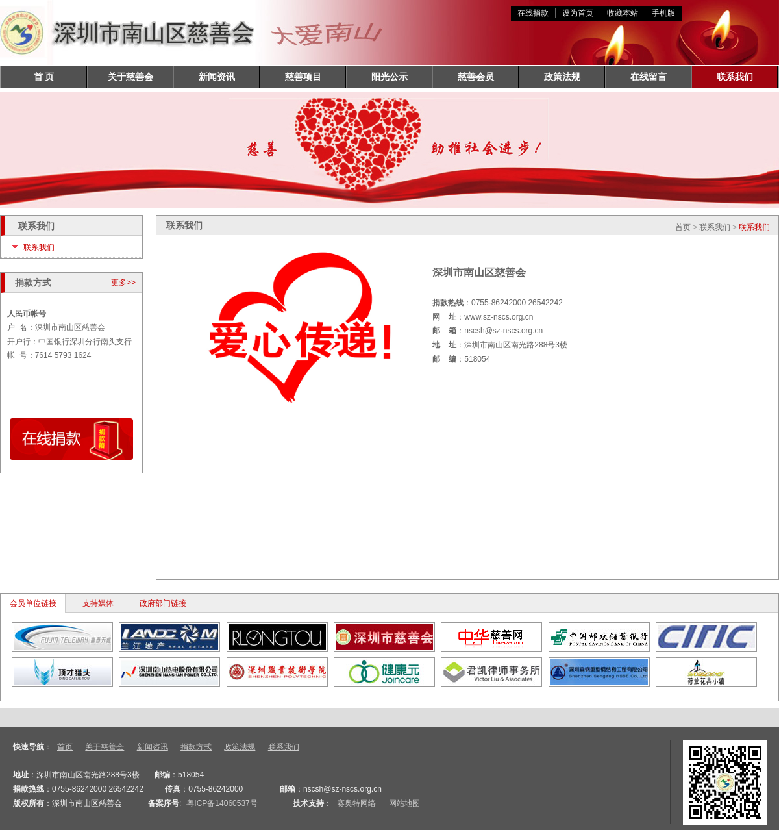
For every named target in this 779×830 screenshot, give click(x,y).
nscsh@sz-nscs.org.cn (503, 330)
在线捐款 (533, 13)
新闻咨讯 (152, 746)
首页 (683, 227)
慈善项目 (303, 76)
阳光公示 (389, 76)
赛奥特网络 (356, 803)
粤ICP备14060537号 (221, 803)
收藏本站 (622, 13)
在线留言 (648, 76)
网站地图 (404, 803)
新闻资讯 (217, 76)
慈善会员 (476, 76)
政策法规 (562, 76)
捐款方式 (196, 746)
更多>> (123, 282)
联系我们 (735, 76)
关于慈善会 (130, 76)
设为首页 (577, 13)
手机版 (663, 13)
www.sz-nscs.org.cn (498, 316)
